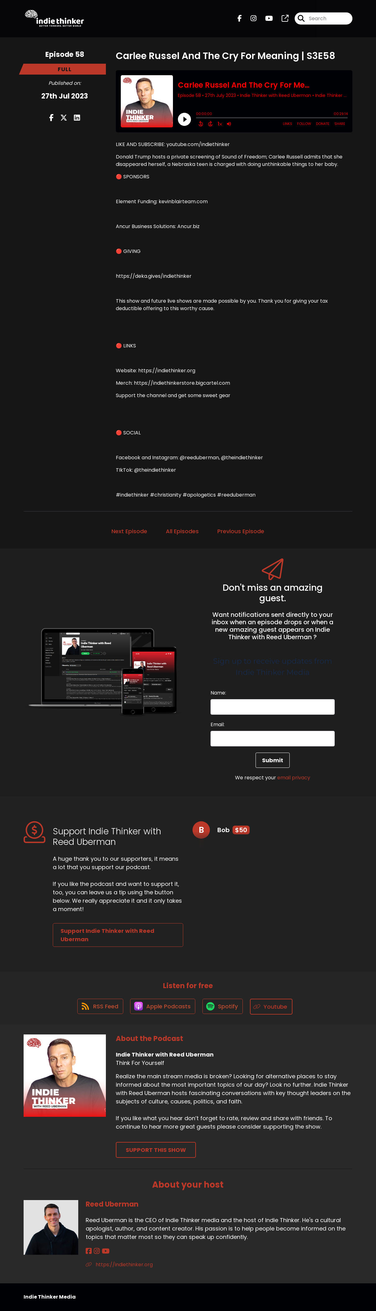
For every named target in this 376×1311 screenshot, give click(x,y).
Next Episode (129, 531)
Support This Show (156, 1150)
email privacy (293, 777)
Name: (218, 692)
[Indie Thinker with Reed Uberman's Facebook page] (240, 19)
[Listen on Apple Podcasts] (163, 1007)
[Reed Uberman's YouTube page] (104, 1251)
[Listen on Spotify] (223, 1007)
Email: (217, 724)
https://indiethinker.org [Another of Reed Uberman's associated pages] (119, 1264)
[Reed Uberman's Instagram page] (96, 1251)
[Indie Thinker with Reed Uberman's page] (281, 19)
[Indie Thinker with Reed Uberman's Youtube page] (265, 19)
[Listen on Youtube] (272, 1007)
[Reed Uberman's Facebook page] (89, 1251)
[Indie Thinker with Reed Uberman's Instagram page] (249, 19)
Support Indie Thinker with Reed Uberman (107, 935)
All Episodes (182, 531)
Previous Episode (240, 531)
